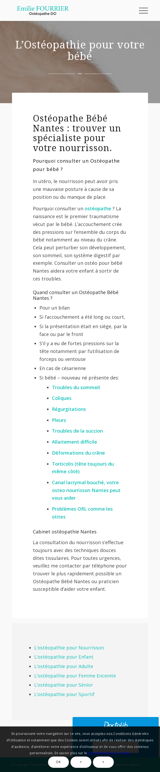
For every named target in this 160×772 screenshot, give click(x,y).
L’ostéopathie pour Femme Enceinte (75, 675)
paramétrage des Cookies (109, 753)
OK (58, 762)
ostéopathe (98, 208)
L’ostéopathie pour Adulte (63, 666)
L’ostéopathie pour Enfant (63, 657)
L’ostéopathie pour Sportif (64, 694)
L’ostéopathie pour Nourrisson (69, 647)
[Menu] (141, 10)
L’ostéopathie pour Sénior (63, 685)
